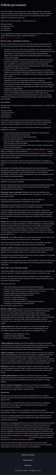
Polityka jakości (28, 460)
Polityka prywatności (28, 455)
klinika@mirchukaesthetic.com (14, 38)
